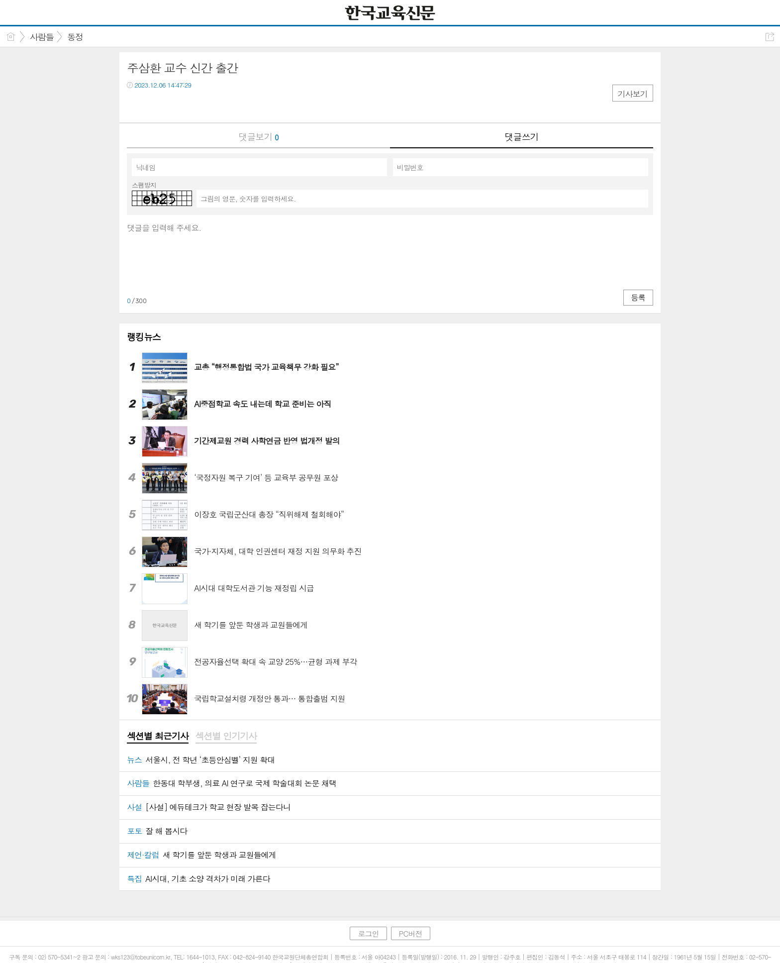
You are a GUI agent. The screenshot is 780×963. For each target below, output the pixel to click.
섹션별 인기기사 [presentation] (226, 736)
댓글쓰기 (522, 136)
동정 (75, 37)
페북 (135, 105)
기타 (195, 105)
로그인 (368, 933)
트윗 (155, 105)
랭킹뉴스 (144, 336)
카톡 (175, 105)
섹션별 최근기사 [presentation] (157, 736)
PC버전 (410, 933)
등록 (638, 297)
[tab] (157, 736)
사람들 (42, 37)
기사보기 (633, 94)
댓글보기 (259, 136)
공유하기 (770, 36)
